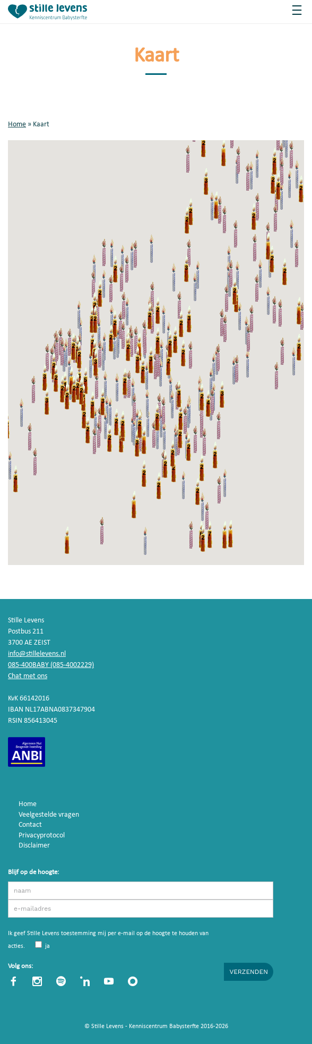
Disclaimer (34, 846)
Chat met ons (27, 677)
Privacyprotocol (42, 836)
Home (17, 125)
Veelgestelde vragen (49, 815)
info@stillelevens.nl (37, 654)
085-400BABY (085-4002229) (51, 666)
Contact (30, 825)
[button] (21, 412)
